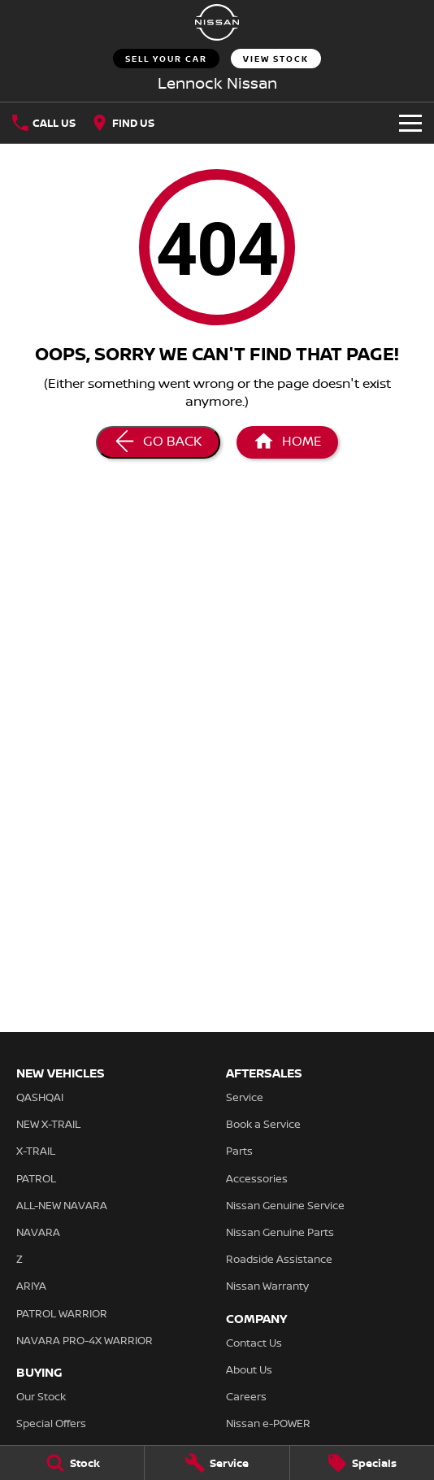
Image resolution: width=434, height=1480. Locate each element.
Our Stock (41, 1396)
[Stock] (72, 1463)
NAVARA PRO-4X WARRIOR (84, 1340)
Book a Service (263, 1124)
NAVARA (38, 1232)
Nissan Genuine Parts (280, 1232)
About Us (249, 1369)
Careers (246, 1396)
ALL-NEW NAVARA (61, 1205)
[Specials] (362, 1463)
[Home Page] (217, 22)
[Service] (217, 1463)
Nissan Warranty (267, 1285)
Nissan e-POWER (268, 1423)
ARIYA (31, 1285)
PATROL (36, 1178)
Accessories (257, 1178)
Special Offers (51, 1423)
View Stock (276, 58)
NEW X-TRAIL (48, 1124)
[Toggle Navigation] (410, 122)
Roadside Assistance (279, 1258)
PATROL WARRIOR (61, 1313)
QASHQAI (39, 1097)
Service (244, 1097)
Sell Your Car (166, 58)
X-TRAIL (35, 1150)
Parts (239, 1150)
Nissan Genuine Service (285, 1205)
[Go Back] (158, 442)
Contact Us (254, 1342)
